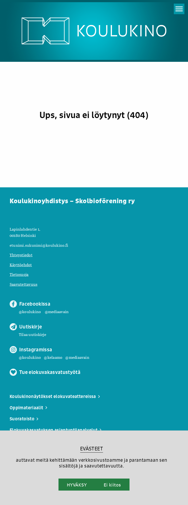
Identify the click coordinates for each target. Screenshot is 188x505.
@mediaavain (57, 311)
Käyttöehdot (21, 264)
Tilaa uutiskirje (32, 334)
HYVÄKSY (77, 485)
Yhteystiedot (21, 255)
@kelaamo (53, 357)
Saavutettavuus (23, 284)
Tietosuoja (19, 274)
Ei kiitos (112, 485)
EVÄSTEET (91, 449)
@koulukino (30, 311)
